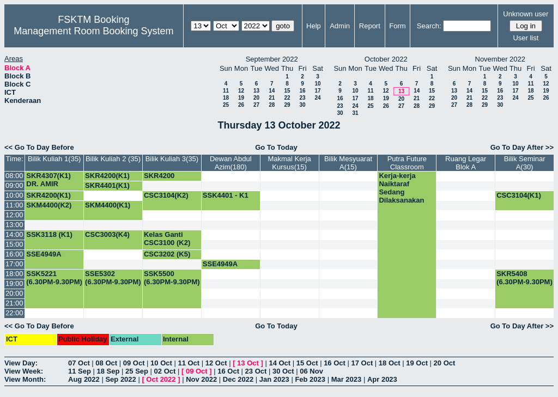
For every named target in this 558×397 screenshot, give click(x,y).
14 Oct (279, 363)
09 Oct (134, 363)
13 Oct (248, 363)
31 (355, 113)
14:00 (14, 234)
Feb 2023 (310, 379)
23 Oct (256, 371)
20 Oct (445, 363)
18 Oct (390, 363)
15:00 (14, 244)
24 (317, 98)
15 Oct (307, 363)
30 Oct (283, 371)
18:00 (14, 274)
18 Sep (108, 371)
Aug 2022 (84, 379)
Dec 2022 (238, 379)
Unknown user (525, 14)
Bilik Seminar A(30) (524, 163)
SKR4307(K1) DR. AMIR (48, 180)
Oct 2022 (160, 379)
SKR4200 (159, 176)
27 (256, 105)
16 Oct (334, 363)
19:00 (14, 283)
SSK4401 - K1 (225, 195)
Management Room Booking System (93, 31)
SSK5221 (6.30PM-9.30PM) (54, 278)
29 (287, 105)
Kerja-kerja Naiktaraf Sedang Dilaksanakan (401, 188)
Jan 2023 (274, 379)
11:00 (14, 205)
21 (272, 98)
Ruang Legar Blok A (465, 163)
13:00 (14, 225)
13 (256, 91)
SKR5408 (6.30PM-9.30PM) (524, 278)
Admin (340, 26)
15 (287, 91)
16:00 (14, 254)
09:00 (14, 185)
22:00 (14, 313)
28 (272, 105)
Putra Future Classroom (407, 163)
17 (317, 91)
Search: (429, 26)
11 (226, 91)
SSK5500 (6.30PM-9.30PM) (172, 278)
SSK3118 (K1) (49, 234)
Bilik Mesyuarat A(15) (348, 163)
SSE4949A (43, 254)
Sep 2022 (120, 379)
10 (317, 84)
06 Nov (311, 371)
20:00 (14, 293)
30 (302, 105)
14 (272, 91)
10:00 (14, 195)
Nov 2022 (201, 379)
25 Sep (136, 371)
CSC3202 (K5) (167, 254)
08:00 (14, 176)
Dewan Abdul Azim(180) (231, 163)
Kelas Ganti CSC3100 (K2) (167, 238)
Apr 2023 (382, 379)
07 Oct (79, 363)
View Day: (21, 363)
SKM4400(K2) (48, 205)
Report (369, 26)
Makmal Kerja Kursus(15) (289, 163)
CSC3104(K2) (166, 195)
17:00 (14, 264)
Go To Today (276, 147)
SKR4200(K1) (107, 176)
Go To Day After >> (522, 147)
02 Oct (165, 371)
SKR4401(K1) (107, 185)
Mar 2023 (346, 379)
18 (226, 98)
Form (397, 26)
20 (256, 98)
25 (226, 105)
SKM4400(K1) (107, 205)
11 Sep (79, 371)
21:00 (14, 303)
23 (302, 98)
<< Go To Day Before (39, 147)
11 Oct (188, 363)
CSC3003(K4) (107, 234)
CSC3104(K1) (518, 195)
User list (525, 38)
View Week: (23, 371)
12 (241, 91)
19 (241, 98)
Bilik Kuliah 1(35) (54, 159)
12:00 (14, 215)
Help (313, 26)
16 (302, 91)
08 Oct (106, 363)
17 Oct (362, 363)
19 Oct (417, 363)
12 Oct (216, 363)
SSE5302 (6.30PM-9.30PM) (113, 278)
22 (287, 98)
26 (241, 105)
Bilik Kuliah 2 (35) (113, 159)
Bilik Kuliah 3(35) (172, 159)
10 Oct (161, 363)
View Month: (25, 379)
